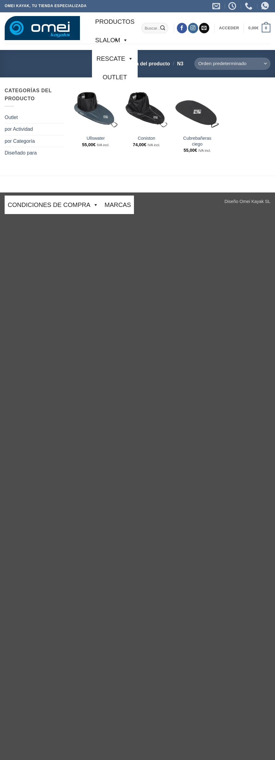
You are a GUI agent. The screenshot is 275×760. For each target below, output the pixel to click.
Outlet (115, 77)
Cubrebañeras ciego (197, 141)
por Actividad (19, 129)
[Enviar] (162, 28)
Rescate (115, 58)
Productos (114, 24)
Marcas (118, 204)
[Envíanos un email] (204, 28)
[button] (229, 28)
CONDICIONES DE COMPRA (53, 205)
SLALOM (111, 40)
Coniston (146, 138)
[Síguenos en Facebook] (182, 28)
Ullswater (95, 138)
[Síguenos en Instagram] (193, 28)
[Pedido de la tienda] (232, 64)
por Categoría (20, 141)
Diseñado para (21, 152)
